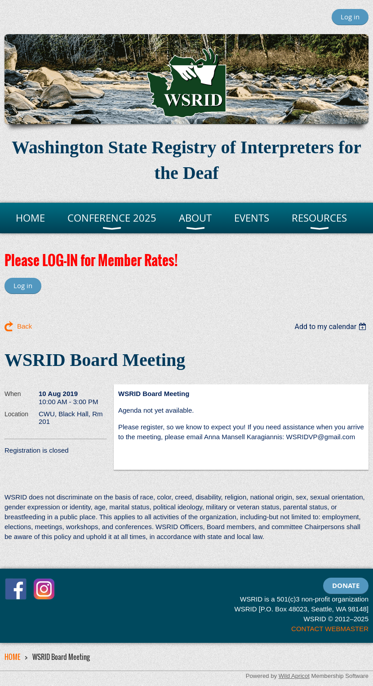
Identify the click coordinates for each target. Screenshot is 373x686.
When (12, 393)
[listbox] (331, 326)
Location (16, 414)
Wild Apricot (294, 676)
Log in (350, 16)
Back (24, 326)
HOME (12, 657)
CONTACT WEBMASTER (330, 629)
